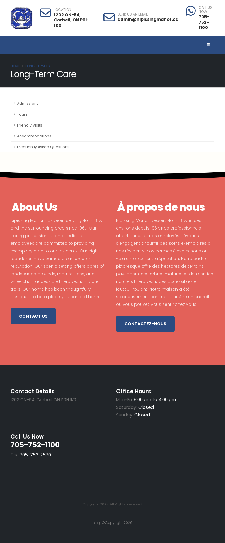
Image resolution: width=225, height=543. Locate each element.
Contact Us (33, 316)
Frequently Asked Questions (43, 146)
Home (15, 66)
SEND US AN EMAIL (132, 14)
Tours (22, 114)
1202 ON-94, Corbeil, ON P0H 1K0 (71, 20)
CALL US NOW (205, 10)
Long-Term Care (39, 66)
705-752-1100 (204, 22)
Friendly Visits (29, 125)
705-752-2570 (35, 455)
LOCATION (62, 10)
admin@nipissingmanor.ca (147, 19)
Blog (95, 522)
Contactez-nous (145, 324)
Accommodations (34, 136)
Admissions (28, 103)
